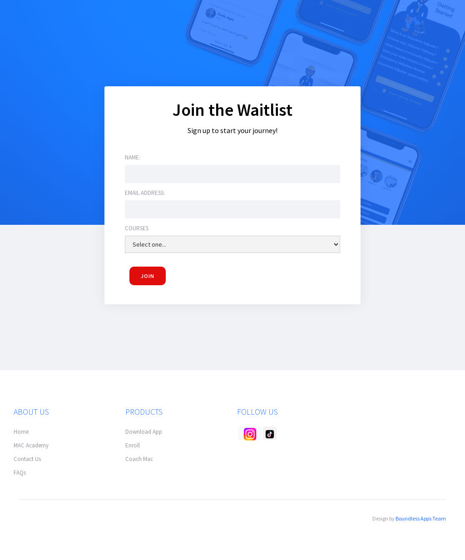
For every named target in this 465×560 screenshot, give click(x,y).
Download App (143, 432)
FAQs (20, 472)
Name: (132, 158)
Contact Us (27, 459)
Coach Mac (139, 459)
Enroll (132, 445)
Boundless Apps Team (421, 518)
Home (21, 432)
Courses (136, 229)
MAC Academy (31, 445)
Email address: (145, 194)
